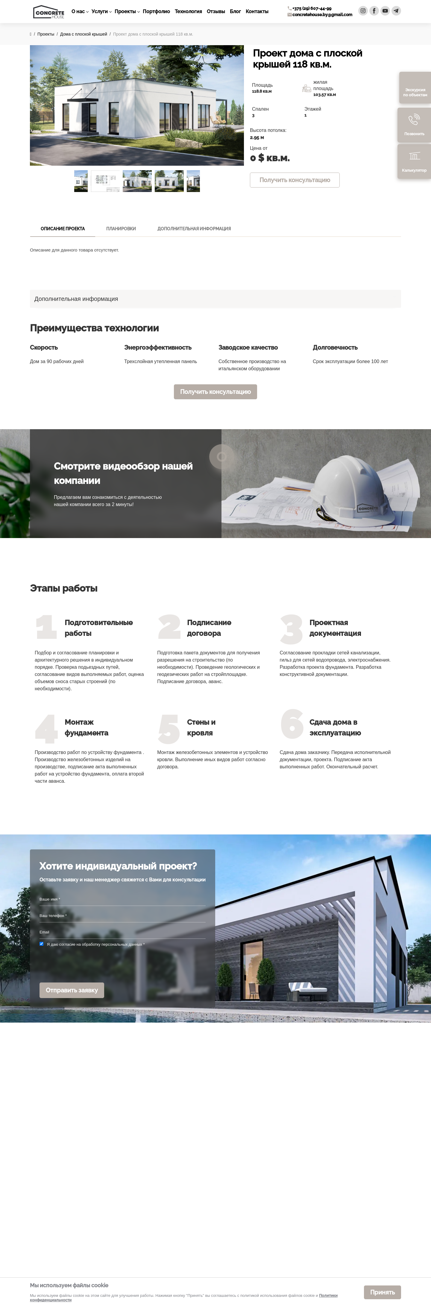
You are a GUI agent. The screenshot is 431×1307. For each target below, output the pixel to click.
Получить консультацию (294, 180)
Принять (382, 1292)
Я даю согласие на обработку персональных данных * (96, 944)
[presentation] (85, 965)
